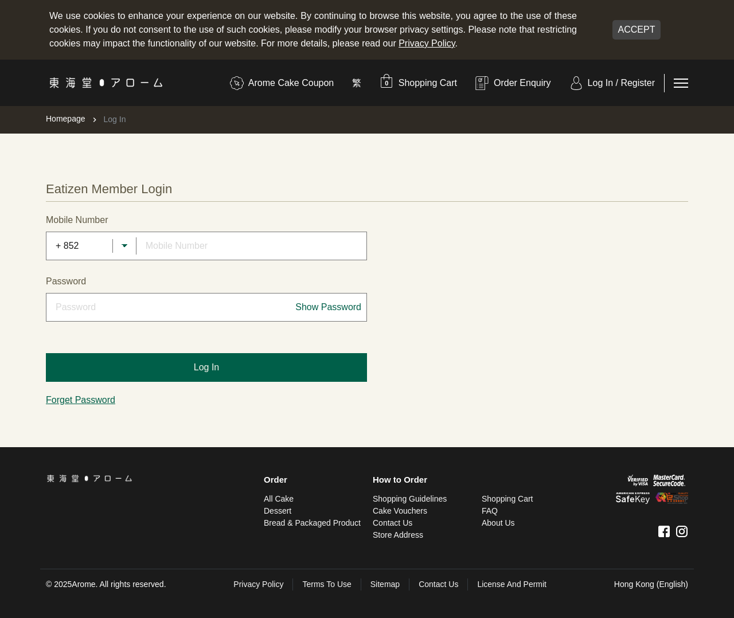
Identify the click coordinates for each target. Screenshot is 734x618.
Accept (636, 29)
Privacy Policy (427, 43)
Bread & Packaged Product (312, 522)
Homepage (65, 118)
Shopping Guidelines (410, 498)
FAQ (490, 510)
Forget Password (80, 400)
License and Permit (511, 584)
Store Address (398, 534)
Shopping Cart (507, 498)
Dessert (277, 510)
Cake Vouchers (400, 510)
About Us (498, 522)
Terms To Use (326, 584)
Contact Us (392, 522)
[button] (418, 83)
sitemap (385, 584)
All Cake (279, 498)
